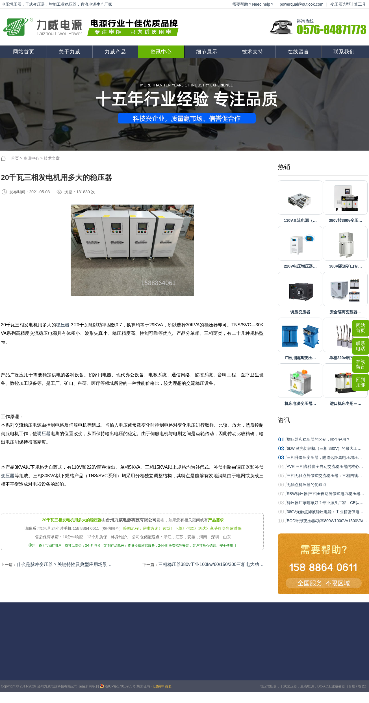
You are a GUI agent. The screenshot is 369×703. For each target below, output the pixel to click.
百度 (351, 686)
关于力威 (69, 52)
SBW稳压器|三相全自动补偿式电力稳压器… (325, 493)
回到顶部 (360, 382)
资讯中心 (161, 52)
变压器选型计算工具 (348, 4)
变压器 (8, 475)
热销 (284, 166)
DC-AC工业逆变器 (331, 686)
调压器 (44, 433)
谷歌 (361, 686)
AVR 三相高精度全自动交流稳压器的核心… (325, 466)
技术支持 (252, 52)
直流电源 (307, 686)
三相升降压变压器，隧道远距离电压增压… (324, 457)
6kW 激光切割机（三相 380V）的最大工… (324, 448)
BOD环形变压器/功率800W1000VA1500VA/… (327, 520)
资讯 (284, 420)
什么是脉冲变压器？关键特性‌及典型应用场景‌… (64, 564)
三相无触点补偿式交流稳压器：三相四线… (324, 475)
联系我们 (344, 52)
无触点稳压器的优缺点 (306, 484)
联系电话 (360, 346)
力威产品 (115, 52)
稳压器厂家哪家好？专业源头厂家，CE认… (325, 502)
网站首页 (23, 52)
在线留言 (298, 52)
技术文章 (52, 158)
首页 (15, 158)
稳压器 (63, 324)
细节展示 (207, 52)
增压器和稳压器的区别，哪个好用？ (318, 439)
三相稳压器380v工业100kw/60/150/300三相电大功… (211, 564)
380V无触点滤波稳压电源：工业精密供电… (325, 511)
